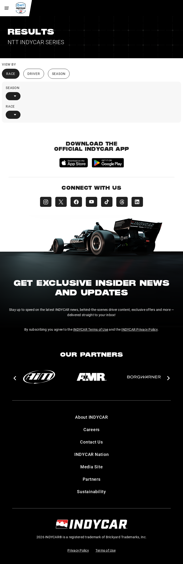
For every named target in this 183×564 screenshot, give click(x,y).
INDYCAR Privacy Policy (139, 329)
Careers (91, 429)
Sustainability (91, 491)
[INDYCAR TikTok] (106, 202)
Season (59, 73)
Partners (92, 479)
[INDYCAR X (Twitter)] (61, 202)
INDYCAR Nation (91, 454)
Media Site (91, 467)
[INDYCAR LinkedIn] (137, 202)
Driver (33, 73)
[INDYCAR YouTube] (91, 202)
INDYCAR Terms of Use (90, 329)
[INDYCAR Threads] (122, 202)
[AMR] (91, 377)
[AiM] (39, 377)
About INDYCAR (91, 417)
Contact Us (91, 442)
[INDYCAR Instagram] (45, 202)
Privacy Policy (78, 550)
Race (10, 73)
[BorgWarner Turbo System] (144, 377)
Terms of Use (106, 550)
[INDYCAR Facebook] (76, 202)
